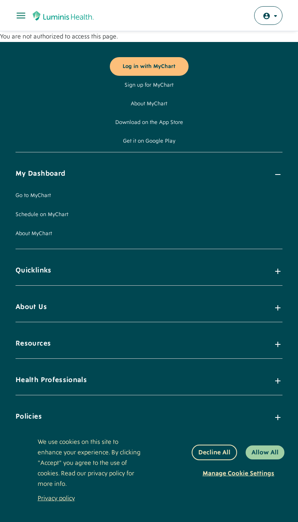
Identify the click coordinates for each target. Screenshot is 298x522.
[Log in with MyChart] (268, 15)
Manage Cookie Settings (238, 473)
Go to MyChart (33, 195)
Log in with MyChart (149, 66)
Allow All (265, 452)
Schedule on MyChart (42, 214)
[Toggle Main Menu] (21, 15)
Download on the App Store (149, 122)
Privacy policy (56, 498)
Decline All (214, 452)
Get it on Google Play (149, 141)
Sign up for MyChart (149, 85)
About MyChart (149, 104)
